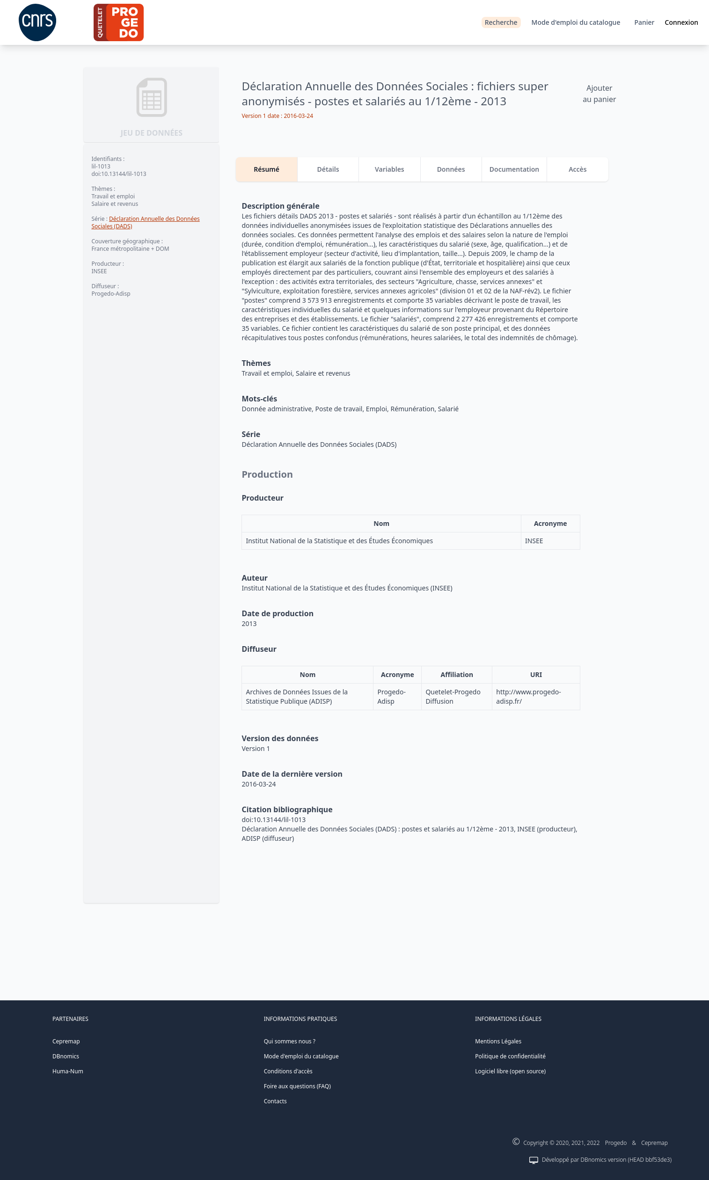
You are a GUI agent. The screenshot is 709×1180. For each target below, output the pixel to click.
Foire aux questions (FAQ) (297, 1086)
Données (451, 169)
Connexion (681, 22)
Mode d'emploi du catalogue (576, 22)
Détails (328, 169)
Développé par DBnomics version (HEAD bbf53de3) (607, 1160)
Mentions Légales (498, 1041)
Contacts (275, 1101)
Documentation (515, 169)
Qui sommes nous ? (289, 1041)
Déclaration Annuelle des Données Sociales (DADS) (145, 222)
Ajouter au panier (599, 93)
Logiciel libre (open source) (510, 1071)
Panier (644, 22)
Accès (578, 169)
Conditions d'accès (288, 1071)
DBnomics (65, 1056)
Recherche (501, 22)
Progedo (616, 1143)
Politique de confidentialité (510, 1056)
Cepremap (66, 1041)
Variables (389, 169)
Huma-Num (67, 1071)
